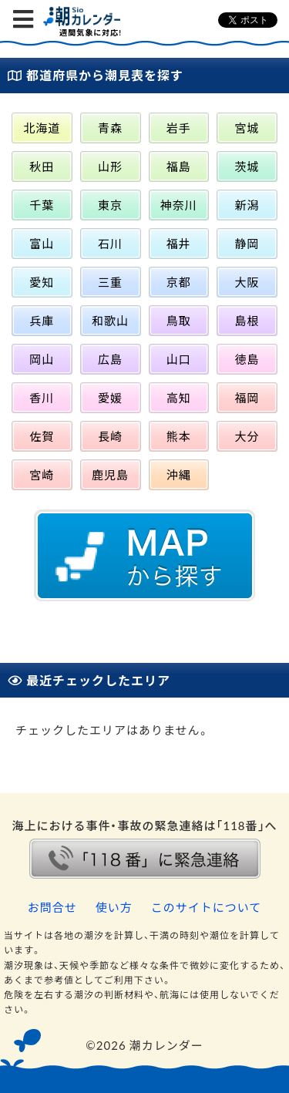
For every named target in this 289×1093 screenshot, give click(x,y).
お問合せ (52, 907)
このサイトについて (206, 907)
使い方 (114, 907)
